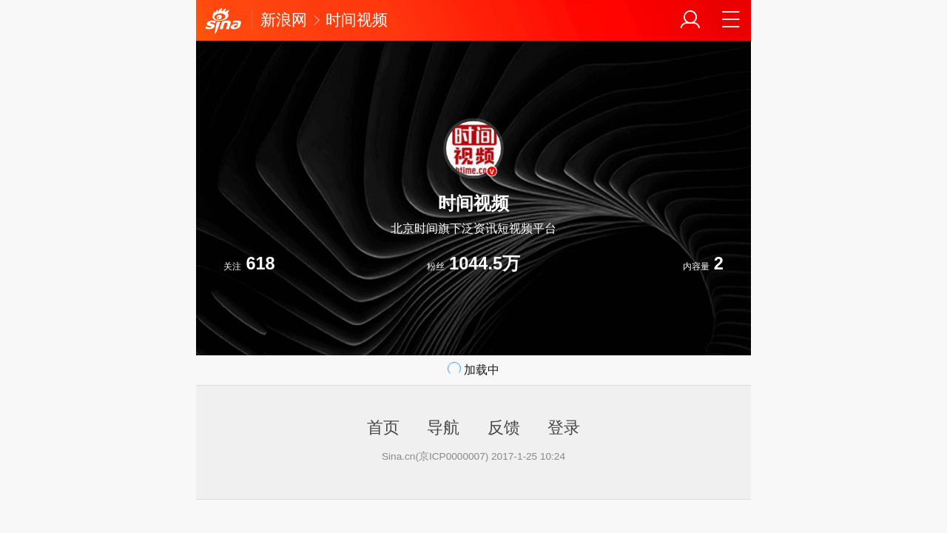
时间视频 (357, 19)
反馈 (504, 427)
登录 (563, 427)
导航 (443, 427)
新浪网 (283, 19)
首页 (383, 427)
